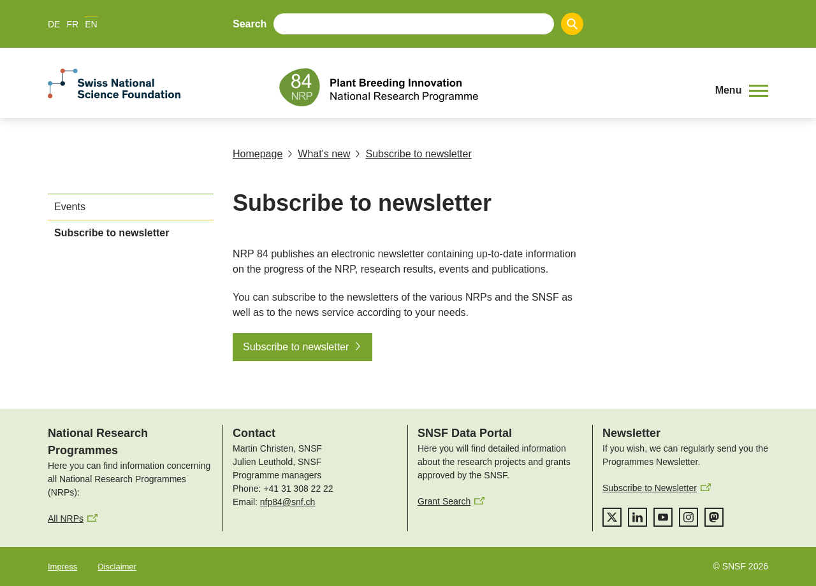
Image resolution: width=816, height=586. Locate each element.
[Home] (487, 87)
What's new (319, 153)
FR (72, 24)
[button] (741, 90)
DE (54, 24)
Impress (62, 566)
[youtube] (663, 517)
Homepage (257, 153)
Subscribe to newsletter (413, 153)
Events (69, 206)
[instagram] (688, 517)
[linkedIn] (637, 517)
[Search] (572, 24)
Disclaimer (117, 566)
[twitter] (612, 517)
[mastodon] (714, 517)
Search (249, 23)
